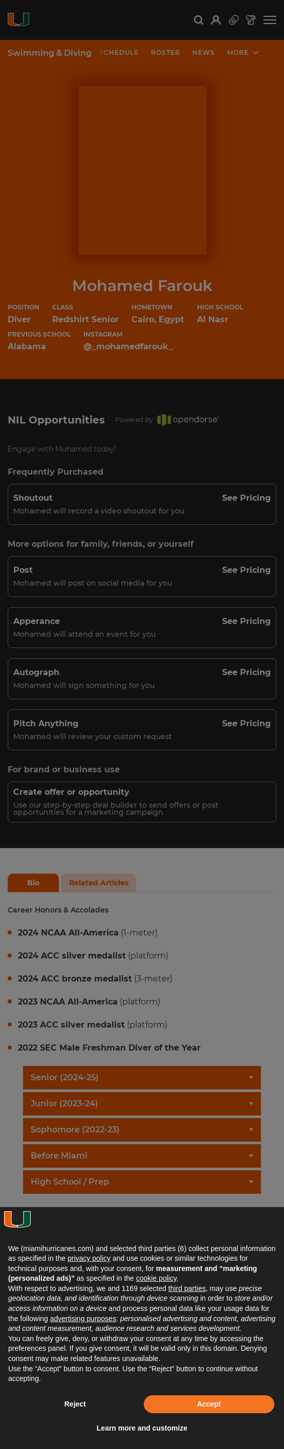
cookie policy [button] (156, 1278)
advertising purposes (83, 1318)
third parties (187, 1288)
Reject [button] (75, 1404)
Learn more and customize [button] (142, 1428)
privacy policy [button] (89, 1258)
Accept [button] (209, 1404)
